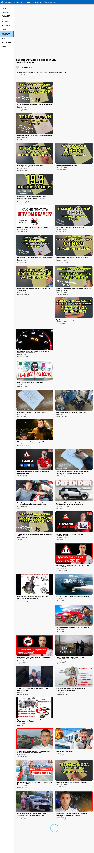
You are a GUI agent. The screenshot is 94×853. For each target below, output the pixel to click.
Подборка (5, 8)
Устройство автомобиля (6, 20)
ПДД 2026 (9, 2)
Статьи (23, 2)
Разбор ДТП (6, 16)
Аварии (4, 29)
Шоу (3, 38)
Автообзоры (6, 25)
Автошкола (5, 12)
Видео (16, 2)
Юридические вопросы (6, 34)
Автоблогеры (6, 42)
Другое (4, 46)
